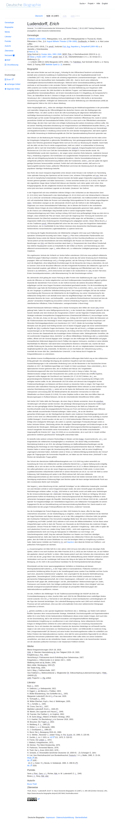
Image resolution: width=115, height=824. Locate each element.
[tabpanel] (57, 411)
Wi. (28, 760)
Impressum (50, 817)
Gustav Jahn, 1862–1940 (51, 54)
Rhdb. (29, 758)
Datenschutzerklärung (65, 817)
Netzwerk (10, 55)
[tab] (53, 16)
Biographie (9, 27)
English (105, 3)
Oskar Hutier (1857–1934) (40, 57)
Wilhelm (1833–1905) (37, 39)
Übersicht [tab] (39, 16)
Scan (8, 79)
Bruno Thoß (32, 784)
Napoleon (70, 542)
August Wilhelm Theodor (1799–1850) (62, 41)
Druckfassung (11, 65)
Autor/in (8, 46)
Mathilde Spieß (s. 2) (53, 64)
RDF (7, 60)
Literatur (8, 37)
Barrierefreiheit (81, 817)
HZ (51, 737)
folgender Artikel (12, 89)
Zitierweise (9, 51)
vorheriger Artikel (12, 84)
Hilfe (98, 3)
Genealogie (9, 22)
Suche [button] (82, 3)
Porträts (8, 41)
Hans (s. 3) (33, 52)
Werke (7, 32)
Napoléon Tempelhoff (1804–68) (80, 47)
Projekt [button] (90, 3)
